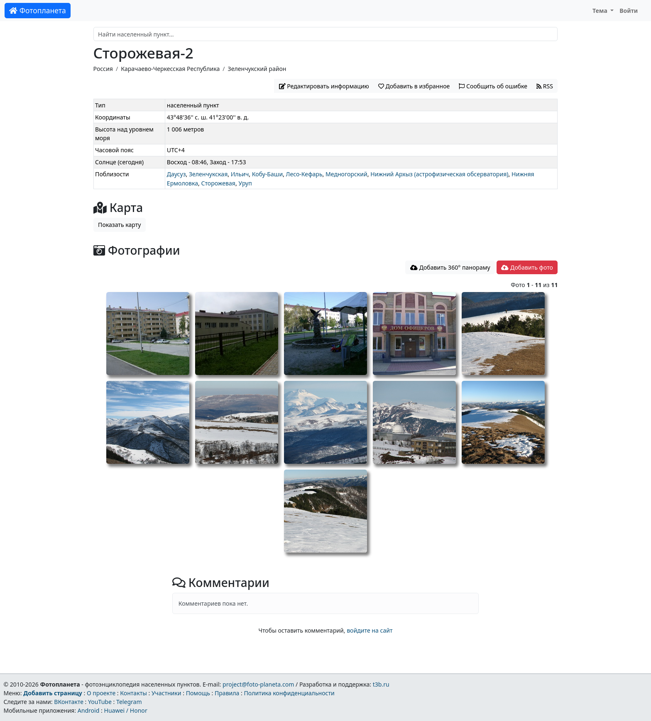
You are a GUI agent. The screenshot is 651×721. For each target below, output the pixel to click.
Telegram (129, 702)
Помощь (198, 693)
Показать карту (119, 225)
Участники (166, 693)
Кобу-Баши (267, 174)
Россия (103, 69)
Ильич (240, 174)
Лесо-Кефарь (304, 174)
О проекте (101, 693)
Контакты (133, 693)
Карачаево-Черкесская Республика (170, 69)
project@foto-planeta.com (258, 684)
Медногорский (346, 174)
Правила (227, 693)
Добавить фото (527, 267)
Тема (600, 11)
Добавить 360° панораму (450, 267)
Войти (628, 11)
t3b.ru (381, 684)
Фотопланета (37, 10)
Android (89, 710)
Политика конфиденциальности (289, 693)
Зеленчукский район (257, 69)
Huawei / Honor (125, 710)
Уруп (245, 183)
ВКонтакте (68, 702)
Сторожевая (218, 183)
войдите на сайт (369, 630)
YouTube (100, 702)
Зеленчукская (208, 174)
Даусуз (176, 174)
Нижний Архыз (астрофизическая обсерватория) (439, 174)
